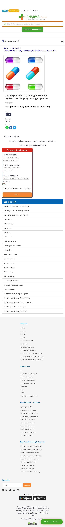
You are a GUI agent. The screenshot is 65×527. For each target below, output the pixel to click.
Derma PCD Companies (28, 426)
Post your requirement (32, 29)
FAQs (22, 390)
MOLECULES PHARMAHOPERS (29, 396)
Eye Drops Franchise (27, 407)
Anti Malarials (8, 219)
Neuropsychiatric (9, 267)
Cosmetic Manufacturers (28, 462)
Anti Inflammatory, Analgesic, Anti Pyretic (16, 215)
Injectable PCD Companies (28, 410)
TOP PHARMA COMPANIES (28, 383)
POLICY (23, 337)
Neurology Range (9, 263)
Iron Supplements (9, 259)
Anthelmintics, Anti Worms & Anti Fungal (16, 206)
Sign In (35, 11)
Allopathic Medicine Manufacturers (31, 456)
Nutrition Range (8, 272)
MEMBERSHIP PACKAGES (28, 350)
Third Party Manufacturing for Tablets (15, 311)
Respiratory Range (9, 289)
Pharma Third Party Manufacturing (31, 446)
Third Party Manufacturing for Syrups (15, 307)
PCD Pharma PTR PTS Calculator (31, 353)
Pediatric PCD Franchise (28, 429)
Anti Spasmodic (8, 224)
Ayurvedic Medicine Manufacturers (31, 449)
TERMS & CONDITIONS (27, 341)
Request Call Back (51, 522)
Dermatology (8, 250)
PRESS (22, 393)
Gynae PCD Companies (27, 419)
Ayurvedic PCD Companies (28, 432)
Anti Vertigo (7, 228)
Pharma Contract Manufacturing (30, 472)
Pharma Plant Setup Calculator (31, 360)
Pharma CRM (14, 11)
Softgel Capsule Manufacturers (30, 452)
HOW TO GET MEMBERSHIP (29, 374)
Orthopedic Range (9, 276)
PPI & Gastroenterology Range (13, 285)
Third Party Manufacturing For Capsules (16, 294)
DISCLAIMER (24, 344)
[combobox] (32, 24)
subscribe (27, 485)
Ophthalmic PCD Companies (29, 413)
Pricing (5, 11)
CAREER (23, 334)
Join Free (25, 11)
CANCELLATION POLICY (27, 347)
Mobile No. (6, 182)
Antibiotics (7, 233)
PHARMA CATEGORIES (27, 377)
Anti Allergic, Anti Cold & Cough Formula (16, 211)
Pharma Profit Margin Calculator (32, 357)
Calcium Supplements (10, 241)
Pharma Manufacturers (27, 468)
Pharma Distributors (27, 435)
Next (17, 195)
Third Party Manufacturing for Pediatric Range (18, 302)
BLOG (22, 370)
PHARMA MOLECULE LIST (28, 380)
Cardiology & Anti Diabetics (12, 246)
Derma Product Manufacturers (30, 459)
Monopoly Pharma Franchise (29, 416)
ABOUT (23, 328)
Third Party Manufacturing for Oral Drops (17, 298)
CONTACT (23, 331)
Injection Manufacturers (28, 465)
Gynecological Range (10, 254)
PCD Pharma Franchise (27, 423)
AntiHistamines (8, 237)
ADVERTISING (25, 386)
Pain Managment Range (11, 281)
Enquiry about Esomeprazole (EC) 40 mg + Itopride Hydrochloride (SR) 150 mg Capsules (17, 188)
